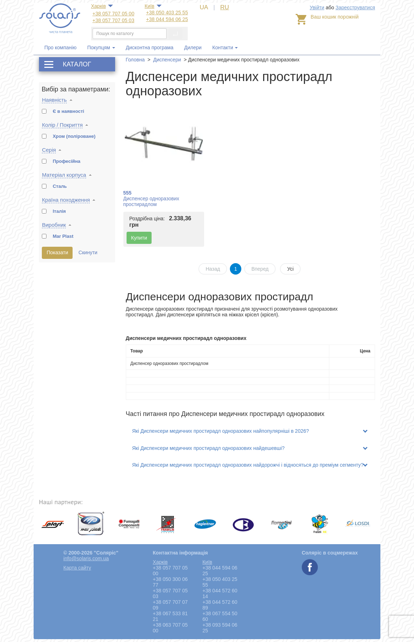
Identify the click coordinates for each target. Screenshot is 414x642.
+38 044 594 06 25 (167, 19)
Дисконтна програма (149, 47)
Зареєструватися (355, 7)
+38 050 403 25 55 (167, 12)
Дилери (193, 47)
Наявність (54, 100)
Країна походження (66, 200)
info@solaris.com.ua (86, 558)
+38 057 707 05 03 (113, 20)
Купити (139, 238)
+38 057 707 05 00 (113, 13)
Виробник (54, 225)
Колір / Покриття (62, 125)
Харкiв (98, 6)
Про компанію (60, 47)
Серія (49, 150)
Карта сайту (77, 568)
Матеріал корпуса (64, 175)
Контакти (222, 47)
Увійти (317, 7)
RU (224, 7)
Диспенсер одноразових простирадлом (151, 201)
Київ (149, 6)
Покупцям (101, 47)
